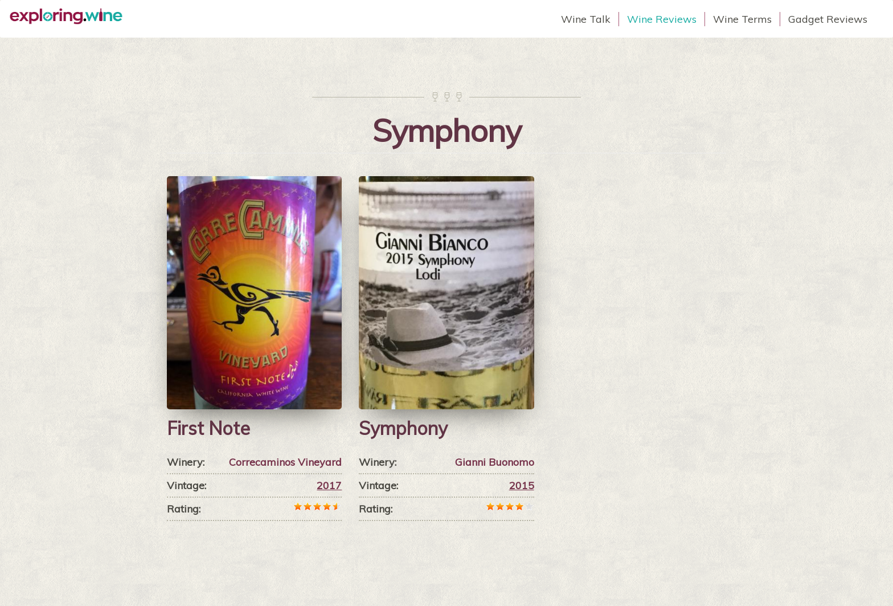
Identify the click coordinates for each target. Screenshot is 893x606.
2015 (521, 485)
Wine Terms (742, 19)
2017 (329, 485)
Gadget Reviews (827, 19)
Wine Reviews (662, 19)
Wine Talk (586, 19)
